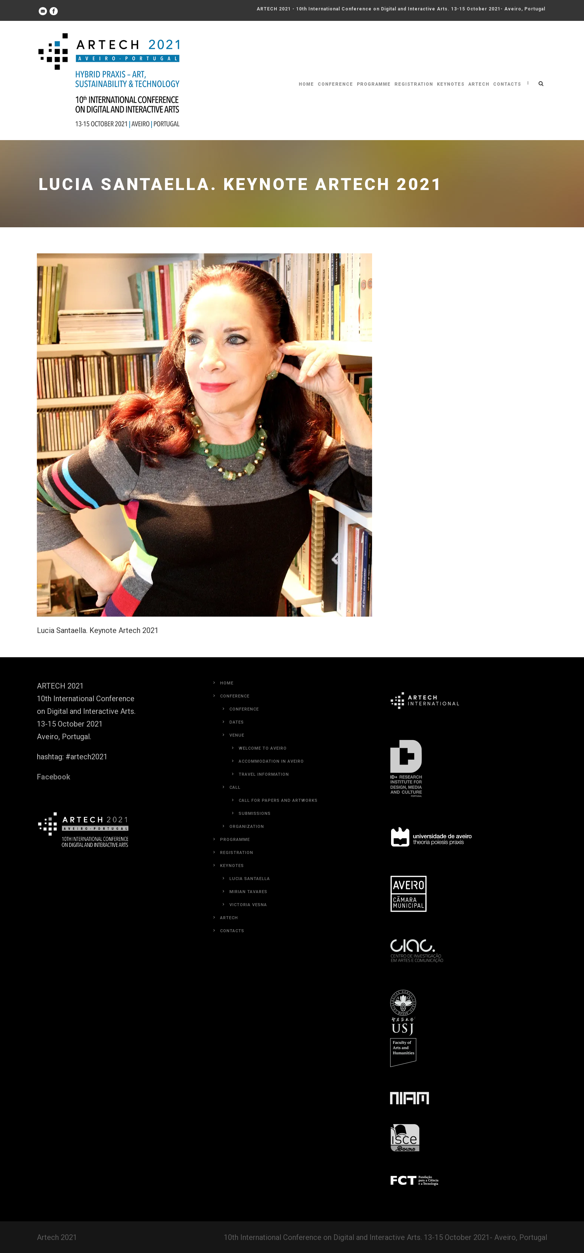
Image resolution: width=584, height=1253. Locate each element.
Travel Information (264, 774)
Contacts (507, 84)
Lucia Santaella (249, 878)
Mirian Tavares (248, 891)
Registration (413, 84)
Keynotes (450, 84)
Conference (335, 84)
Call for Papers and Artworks (278, 800)
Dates (236, 722)
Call (235, 787)
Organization (246, 826)
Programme (374, 84)
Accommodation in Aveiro (271, 761)
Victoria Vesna (248, 904)
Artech (478, 84)
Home (306, 84)
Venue (236, 735)
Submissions (255, 813)
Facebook (53, 776)
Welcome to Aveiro (263, 748)
